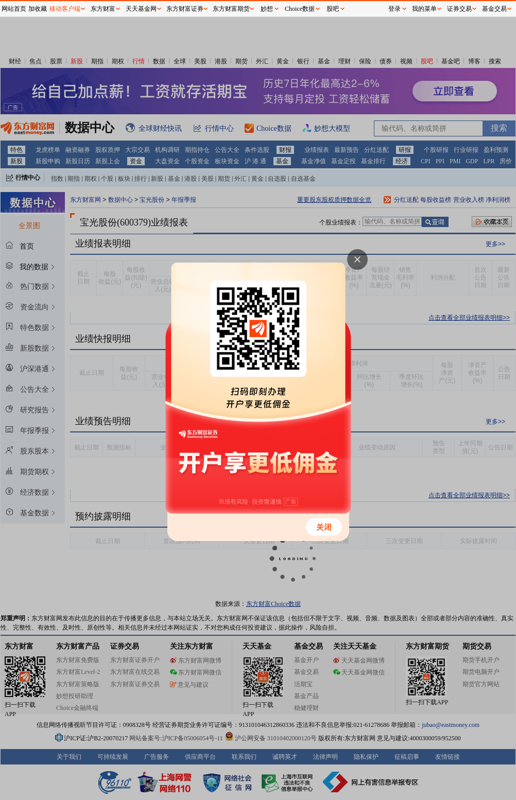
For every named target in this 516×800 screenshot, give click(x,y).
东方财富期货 (231, 8)
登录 (394, 8)
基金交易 (494, 8)
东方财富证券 (184, 8)
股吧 (332, 8)
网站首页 (14, 8)
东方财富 (103, 8)
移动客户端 (64, 8)
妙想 (267, 8)
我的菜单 (424, 8)
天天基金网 (141, 8)
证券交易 (459, 8)
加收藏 (37, 8)
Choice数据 (300, 8)
